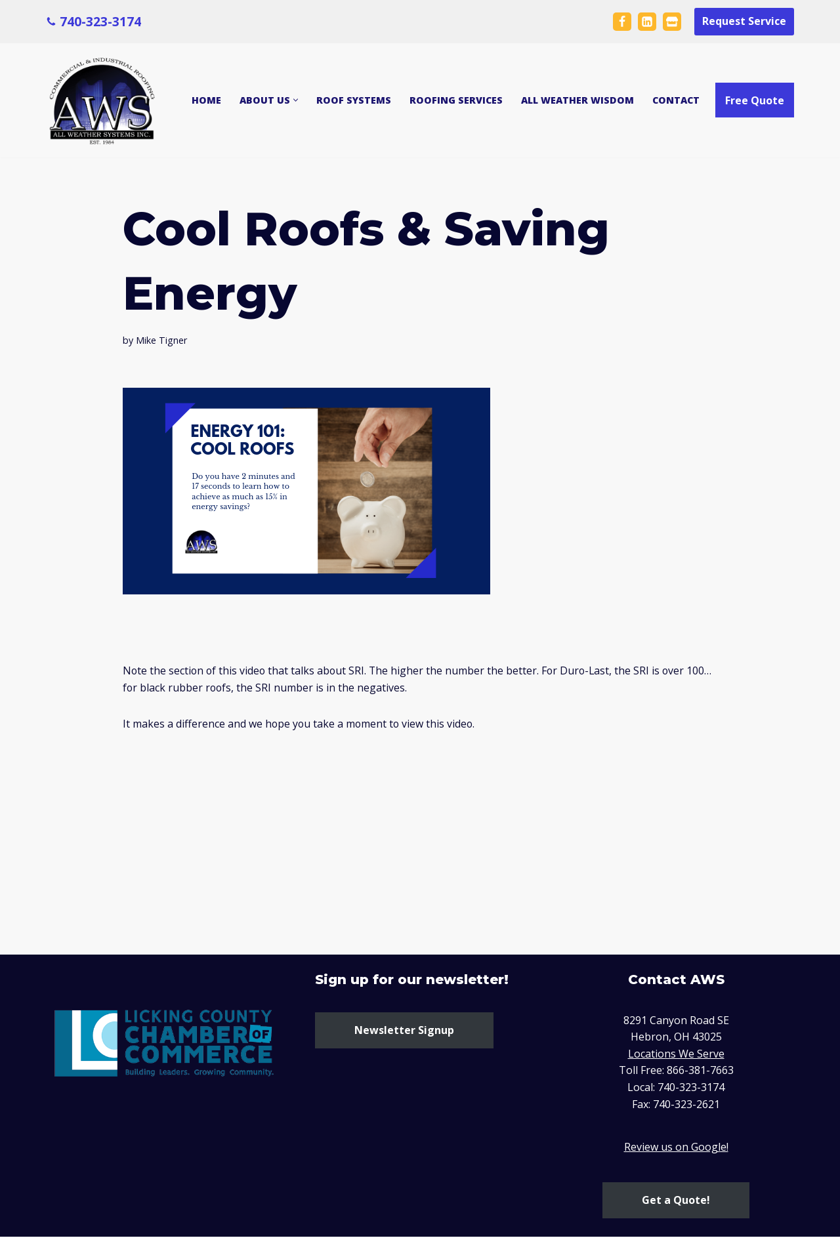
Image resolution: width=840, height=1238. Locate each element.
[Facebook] (622, 21)
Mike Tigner (161, 340)
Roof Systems (353, 100)
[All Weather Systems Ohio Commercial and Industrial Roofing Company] (103, 100)
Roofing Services (456, 100)
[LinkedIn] (647, 21)
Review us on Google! (676, 1148)
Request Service (744, 21)
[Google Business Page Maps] (672, 21)
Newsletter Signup (404, 1030)
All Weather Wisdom (577, 100)
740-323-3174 (100, 21)
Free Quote (754, 100)
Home (206, 100)
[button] (295, 100)
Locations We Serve (676, 1054)
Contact (676, 100)
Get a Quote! (676, 1200)
